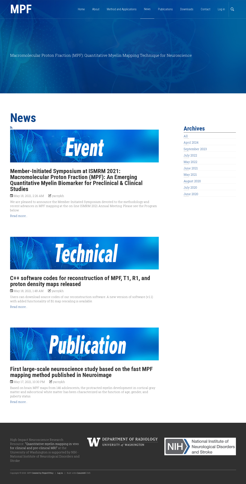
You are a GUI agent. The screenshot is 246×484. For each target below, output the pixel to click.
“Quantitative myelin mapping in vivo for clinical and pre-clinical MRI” (44, 446)
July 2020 (190, 187)
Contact (205, 9)
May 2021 (190, 174)
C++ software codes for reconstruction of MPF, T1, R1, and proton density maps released (80, 281)
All (186, 136)
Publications (165, 9)
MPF (21, 9)
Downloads (186, 9)
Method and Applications (122, 9)
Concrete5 (81, 472)
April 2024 (191, 142)
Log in (221, 9)
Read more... (18, 216)
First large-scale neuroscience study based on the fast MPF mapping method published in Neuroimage (81, 371)
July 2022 (190, 155)
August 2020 (192, 181)
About (95, 9)
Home (81, 9)
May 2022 (190, 162)
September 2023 (195, 149)
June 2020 (191, 194)
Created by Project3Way (42, 472)
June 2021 (191, 168)
